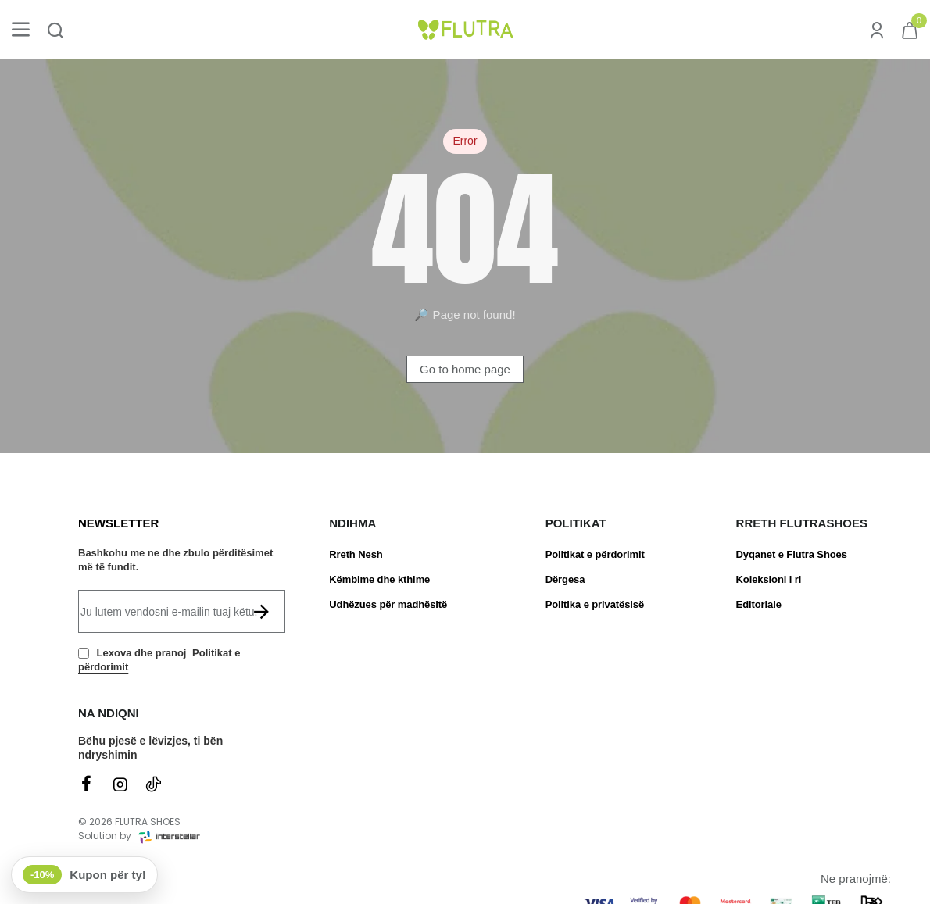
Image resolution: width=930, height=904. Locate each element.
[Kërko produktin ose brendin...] (55, 29)
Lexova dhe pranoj (159, 660)
